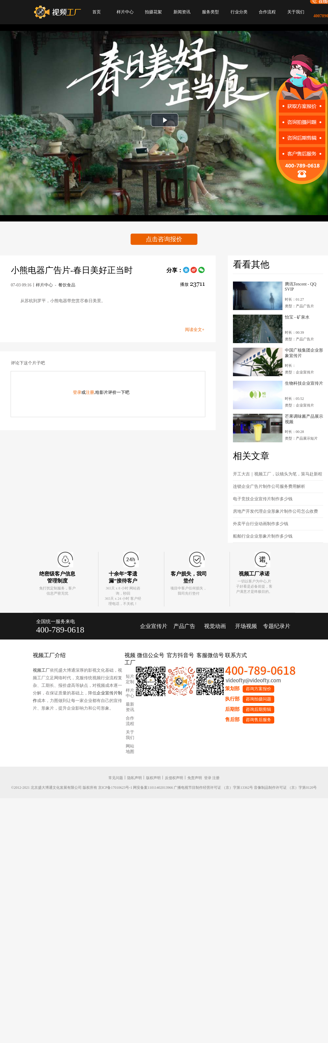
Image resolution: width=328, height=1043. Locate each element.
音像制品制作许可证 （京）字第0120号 (285, 787)
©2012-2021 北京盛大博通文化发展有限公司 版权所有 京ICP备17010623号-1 (71, 787)
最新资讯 (130, 707)
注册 (90, 392)
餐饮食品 (66, 285)
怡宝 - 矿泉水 (297, 317)
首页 (96, 12)
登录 (77, 392)
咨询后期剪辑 (258, 709)
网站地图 (130, 749)
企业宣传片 (153, 626)
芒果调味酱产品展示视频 (304, 419)
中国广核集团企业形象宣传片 (304, 353)
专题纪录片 (276, 626)
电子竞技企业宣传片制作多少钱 (262, 499)
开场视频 (246, 626)
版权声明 (153, 778)
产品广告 (184, 626)
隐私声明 (134, 778)
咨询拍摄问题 (258, 699)
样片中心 (125, 12)
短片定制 (130, 679)
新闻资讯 (181, 12)
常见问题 (115, 778)
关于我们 (295, 12)
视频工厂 (41, 670)
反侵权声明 (174, 778)
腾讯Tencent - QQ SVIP (300, 287)
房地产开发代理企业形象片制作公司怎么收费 (275, 511)
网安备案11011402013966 (153, 787)
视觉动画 (215, 626)
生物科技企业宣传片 (304, 383)
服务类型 (210, 12)
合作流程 (267, 12)
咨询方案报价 (258, 689)
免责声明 (194, 778)
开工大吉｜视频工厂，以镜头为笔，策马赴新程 (277, 474)
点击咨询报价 (164, 239)
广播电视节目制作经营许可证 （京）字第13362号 (213, 787)
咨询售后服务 (258, 719)
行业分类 (239, 12)
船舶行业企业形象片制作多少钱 (262, 536)
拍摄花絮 (153, 12)
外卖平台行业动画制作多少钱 (260, 524)
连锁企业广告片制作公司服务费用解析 (269, 486)
